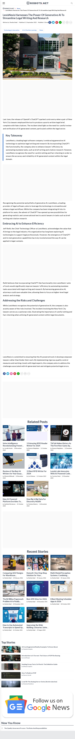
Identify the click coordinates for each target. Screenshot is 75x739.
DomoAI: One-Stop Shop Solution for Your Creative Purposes (37, 575)
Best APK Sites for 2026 (37, 599)
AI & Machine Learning (29, 30)
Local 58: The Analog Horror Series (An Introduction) (39, 681)
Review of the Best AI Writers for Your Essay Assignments (12, 473)
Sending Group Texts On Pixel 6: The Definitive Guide (39, 664)
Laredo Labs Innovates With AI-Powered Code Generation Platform (60, 473)
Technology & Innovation (11, 30)
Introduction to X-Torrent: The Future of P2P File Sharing (41, 655)
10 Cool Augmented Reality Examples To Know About (40, 647)
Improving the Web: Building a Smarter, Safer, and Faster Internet (37, 627)
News (41, 30)
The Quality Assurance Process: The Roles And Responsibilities (25, 728)
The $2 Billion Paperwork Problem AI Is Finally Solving (13, 601)
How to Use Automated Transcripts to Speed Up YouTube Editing (13, 627)
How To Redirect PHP (29, 673)
